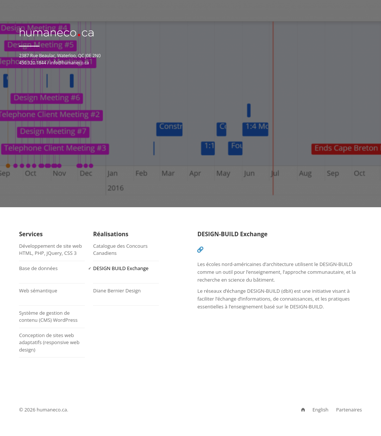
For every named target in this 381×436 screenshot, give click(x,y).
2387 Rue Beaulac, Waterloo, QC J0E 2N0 (60, 55)
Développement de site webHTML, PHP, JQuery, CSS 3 (50, 250)
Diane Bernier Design (117, 290)
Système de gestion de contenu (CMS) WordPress (48, 317)
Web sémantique (38, 290)
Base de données (38, 268)
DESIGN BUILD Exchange (120, 268)
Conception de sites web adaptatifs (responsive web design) (49, 342)
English (321, 409)
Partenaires (349, 409)
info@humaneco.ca (69, 62)
